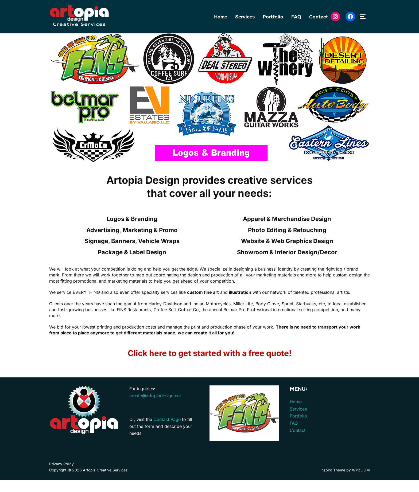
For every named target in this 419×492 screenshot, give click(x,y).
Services (245, 17)
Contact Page (167, 431)
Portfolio (273, 17)
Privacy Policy (61, 476)
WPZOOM (361, 482)
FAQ (296, 17)
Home (220, 17)
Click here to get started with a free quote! (210, 365)
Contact (318, 17)
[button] (57, 107)
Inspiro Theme (332, 482)
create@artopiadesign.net (155, 407)
